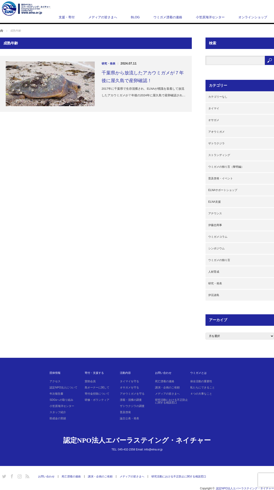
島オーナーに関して (97, 387)
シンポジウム (216, 248)
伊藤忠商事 (215, 225)
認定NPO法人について (63, 387)
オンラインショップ (252, 17)
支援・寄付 (67, 17)
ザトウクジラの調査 (132, 406)
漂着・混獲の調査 (131, 399)
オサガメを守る (129, 387)
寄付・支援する (94, 373)
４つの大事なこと (201, 393)
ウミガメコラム (217, 236)
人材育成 (213, 271)
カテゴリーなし (217, 96)
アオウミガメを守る (132, 393)
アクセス (55, 381)
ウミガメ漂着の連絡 (167, 17)
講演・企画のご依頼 (167, 387)
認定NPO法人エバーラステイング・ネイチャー (137, 440)
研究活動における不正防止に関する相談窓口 (171, 401)
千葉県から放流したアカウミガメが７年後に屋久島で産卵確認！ (143, 76)
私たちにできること (202, 387)
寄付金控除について (97, 393)
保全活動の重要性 (201, 381)
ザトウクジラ (216, 143)
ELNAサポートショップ (222, 190)
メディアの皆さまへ (102, 17)
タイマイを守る (129, 381)
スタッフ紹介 (58, 412)
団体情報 (55, 373)
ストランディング (219, 155)
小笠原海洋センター (210, 17)
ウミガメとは (198, 373)
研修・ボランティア (97, 399)
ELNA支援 (214, 201)
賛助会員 (90, 381)
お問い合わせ (163, 373)
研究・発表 (108, 63)
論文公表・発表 (129, 418)
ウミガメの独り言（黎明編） (226, 166)
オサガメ (213, 120)
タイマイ (213, 108)
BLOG (135, 17)
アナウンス (215, 213)
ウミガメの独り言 (219, 260)
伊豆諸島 (213, 295)
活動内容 (125, 373)
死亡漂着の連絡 (164, 381)
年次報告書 (56, 393)
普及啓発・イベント (220, 178)
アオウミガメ (216, 131)
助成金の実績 (58, 418)
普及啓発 (125, 412)
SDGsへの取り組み (61, 399)
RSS (26, 475)
